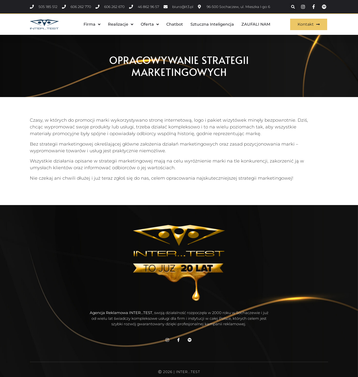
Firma (92, 24)
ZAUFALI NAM (255, 24)
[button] (293, 6)
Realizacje (120, 24)
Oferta (150, 24)
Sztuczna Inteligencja (212, 24)
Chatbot (174, 24)
